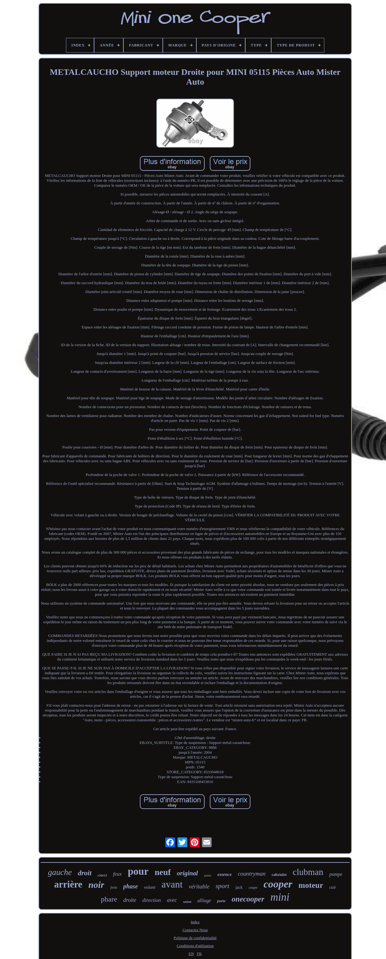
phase (130, 886)
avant (172, 884)
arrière (68, 884)
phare (109, 899)
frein (113, 887)
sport (222, 886)
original (187, 873)
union (187, 901)
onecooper (248, 899)
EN (191, 953)
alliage (204, 900)
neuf (163, 872)
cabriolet (278, 874)
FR (199, 953)
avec (172, 900)
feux (117, 874)
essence (224, 874)
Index (195, 922)
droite (129, 900)
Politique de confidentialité (195, 937)
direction (151, 900)
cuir (332, 887)
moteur (310, 885)
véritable (199, 886)
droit (85, 873)
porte (221, 901)
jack (238, 887)
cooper (278, 884)
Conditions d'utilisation (195, 945)
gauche (60, 872)
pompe (335, 874)
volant (149, 887)
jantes (207, 875)
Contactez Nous (195, 930)
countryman (252, 873)
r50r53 (102, 875)
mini (279, 897)
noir (96, 885)
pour (138, 871)
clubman (308, 872)
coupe (253, 887)
